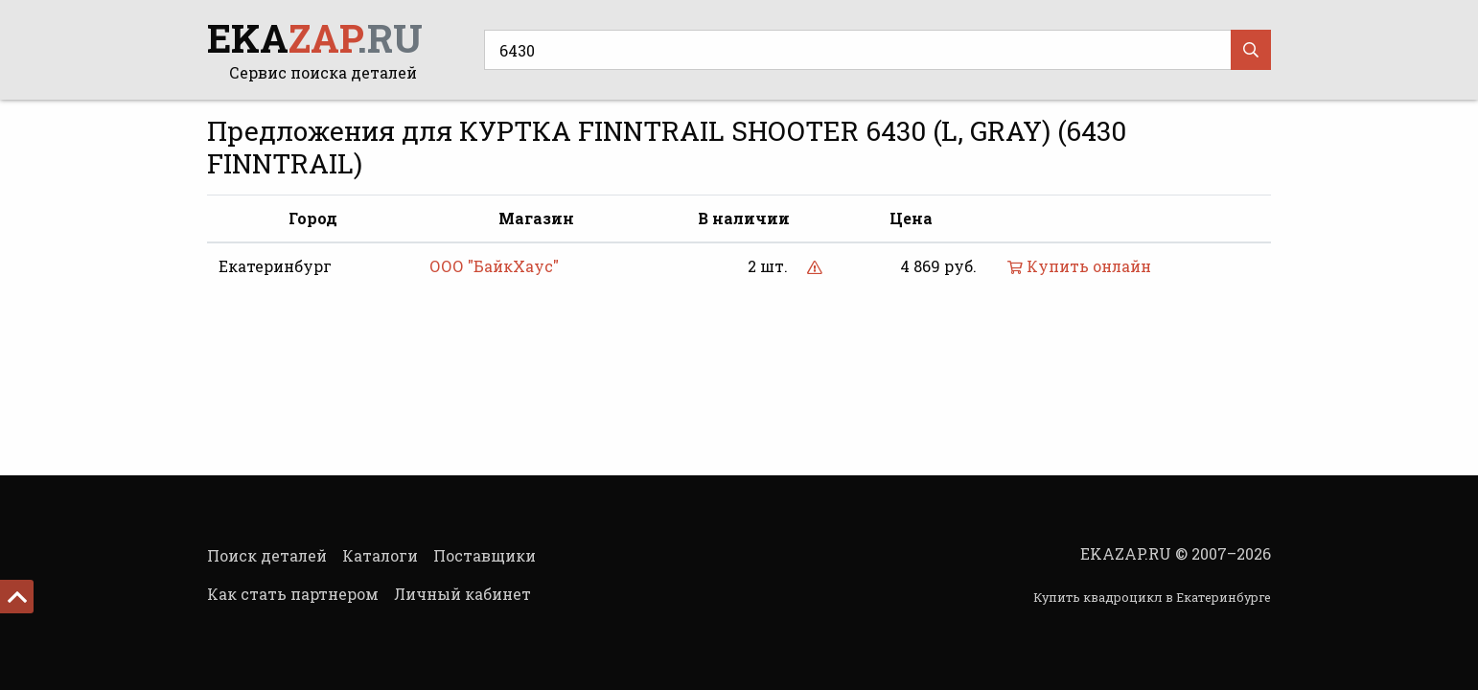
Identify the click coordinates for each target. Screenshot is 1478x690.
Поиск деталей (267, 555)
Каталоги (380, 555)
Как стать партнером (293, 594)
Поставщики (484, 555)
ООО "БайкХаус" (494, 266)
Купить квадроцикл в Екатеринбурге (1152, 597)
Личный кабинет (462, 594)
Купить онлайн (1079, 266)
